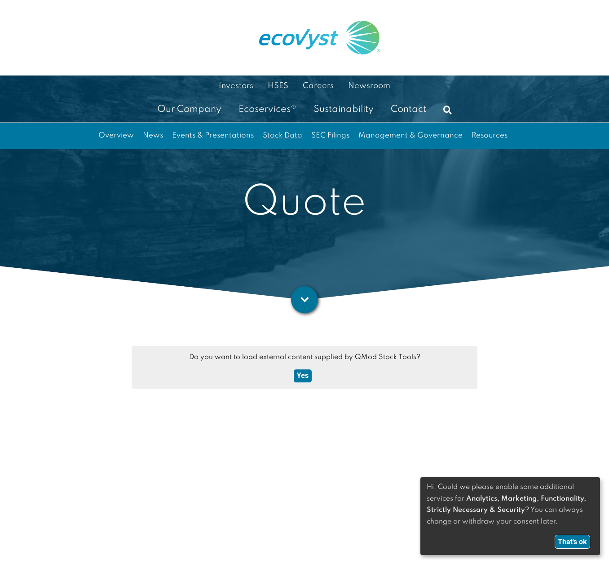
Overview (116, 135)
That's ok (572, 541)
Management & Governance (410, 135)
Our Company (189, 109)
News (153, 135)
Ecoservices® (267, 109)
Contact (408, 109)
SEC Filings (330, 135)
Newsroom (369, 86)
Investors (236, 86)
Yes (303, 375)
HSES (278, 86)
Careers (318, 86)
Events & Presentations (213, 135)
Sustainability (343, 109)
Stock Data (282, 135)
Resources (490, 135)
